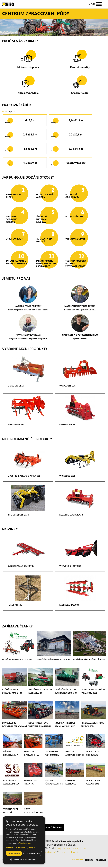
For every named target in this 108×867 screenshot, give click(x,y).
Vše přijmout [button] (14, 853)
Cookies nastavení (68, 851)
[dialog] (24, 840)
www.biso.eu (79, 848)
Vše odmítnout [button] (32, 853)
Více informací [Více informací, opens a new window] (25, 843)
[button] (24, 847)
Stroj (4, 111)
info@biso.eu (62, 848)
